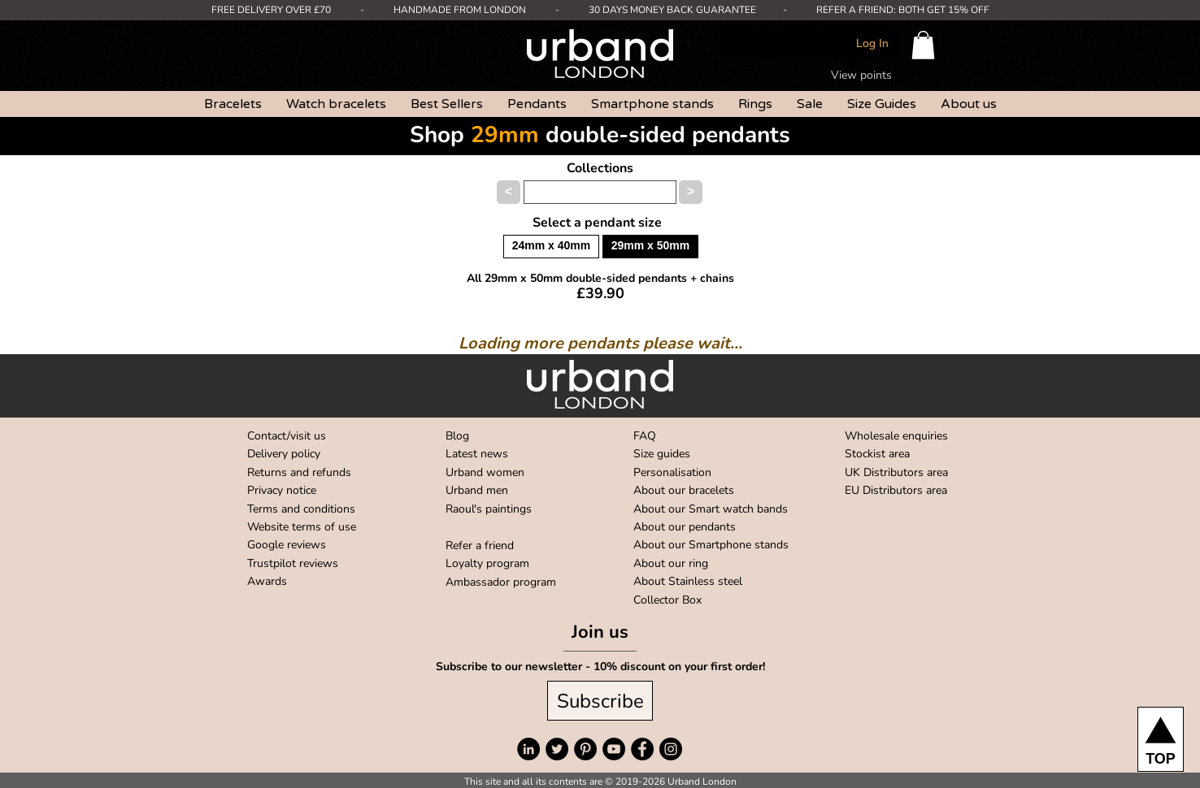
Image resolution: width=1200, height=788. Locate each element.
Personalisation (672, 472)
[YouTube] (613, 749)
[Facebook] (642, 749)
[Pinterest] (585, 749)
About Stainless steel (687, 581)
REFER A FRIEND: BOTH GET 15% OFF (902, 9)
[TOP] (1160, 739)
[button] (923, 45)
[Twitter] (557, 749)
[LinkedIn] (528, 749)
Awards (267, 581)
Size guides (661, 453)
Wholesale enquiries (896, 436)
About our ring (670, 563)
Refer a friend (480, 545)
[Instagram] (670, 749)
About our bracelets (683, 490)
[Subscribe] (600, 701)
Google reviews (286, 544)
